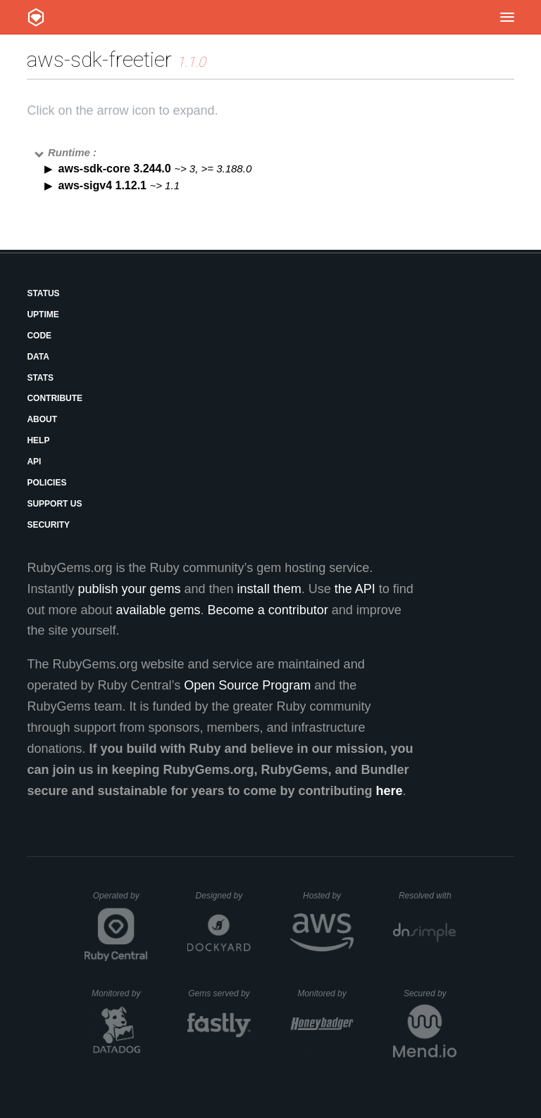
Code (39, 336)
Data (38, 357)
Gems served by (219, 993)
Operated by (120, 900)
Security (48, 525)
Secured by (430, 993)
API (34, 461)
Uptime (42, 314)
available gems (158, 610)
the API (355, 589)
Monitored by (120, 993)
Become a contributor (268, 610)
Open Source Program (247, 685)
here (389, 791)
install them (269, 589)
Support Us (54, 504)
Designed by (223, 896)
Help (38, 440)
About (42, 419)
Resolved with (427, 896)
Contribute (54, 398)
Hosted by (328, 896)
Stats (40, 378)
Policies (46, 483)
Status (43, 293)
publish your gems (128, 589)
